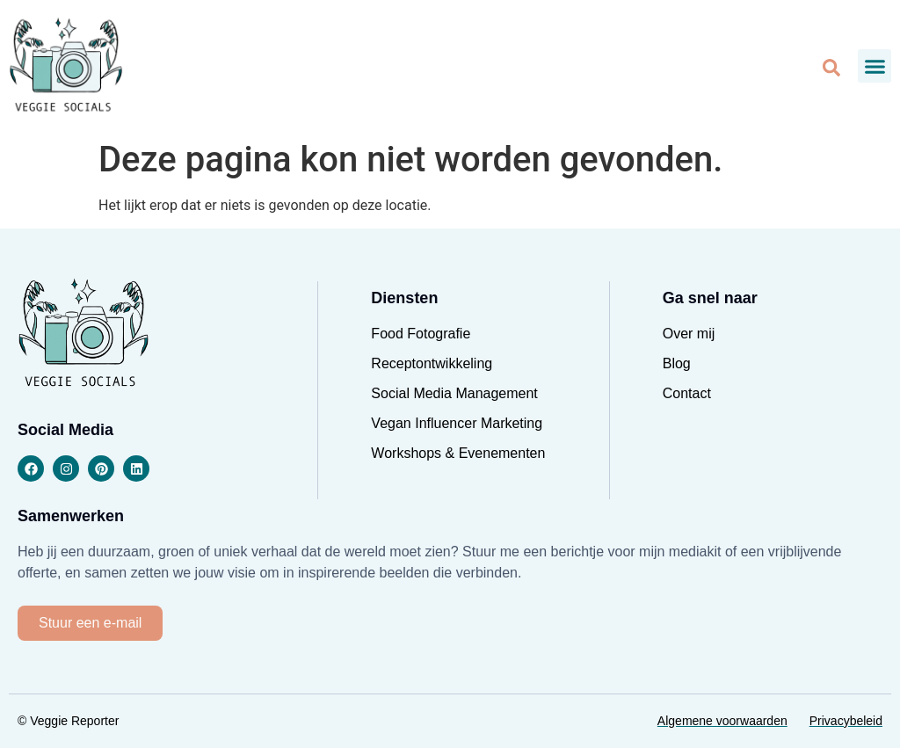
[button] (874, 66)
